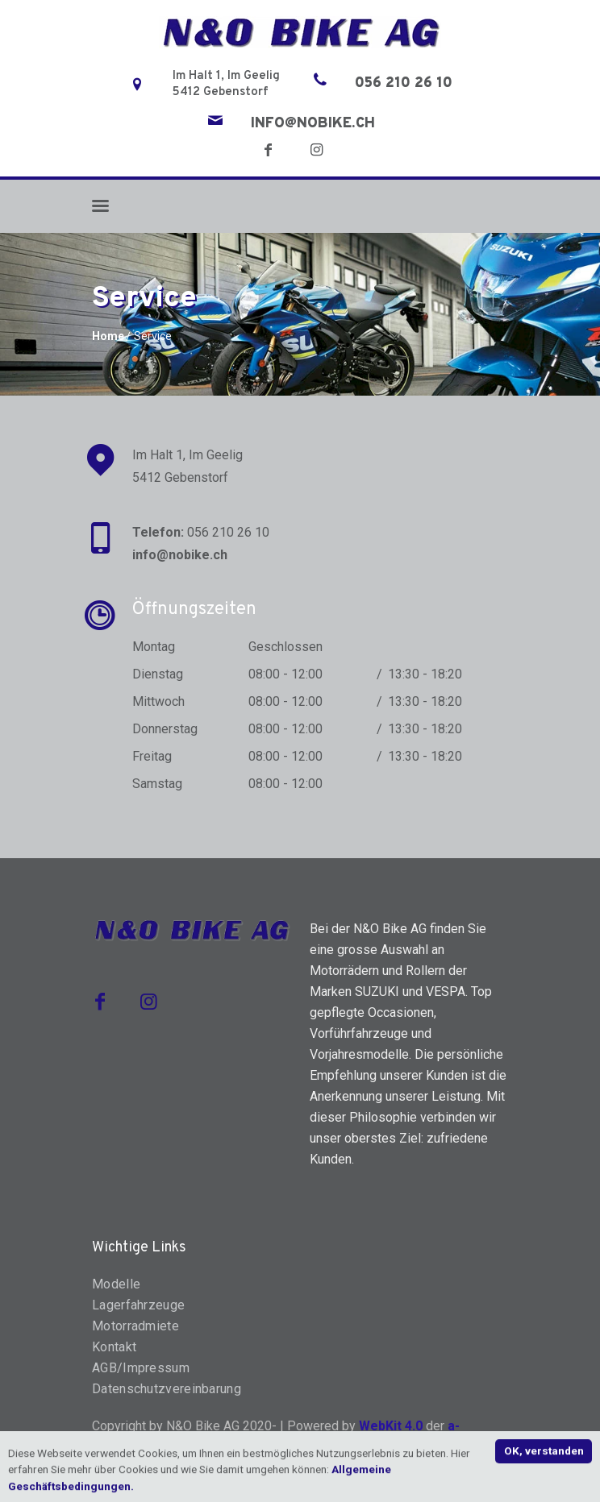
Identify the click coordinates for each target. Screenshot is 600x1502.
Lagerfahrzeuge (138, 1305)
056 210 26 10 (403, 84)
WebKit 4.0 (391, 1426)
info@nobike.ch (313, 124)
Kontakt (114, 1347)
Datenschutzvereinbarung (166, 1388)
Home (108, 336)
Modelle (116, 1284)
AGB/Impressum (141, 1367)
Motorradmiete (135, 1326)
